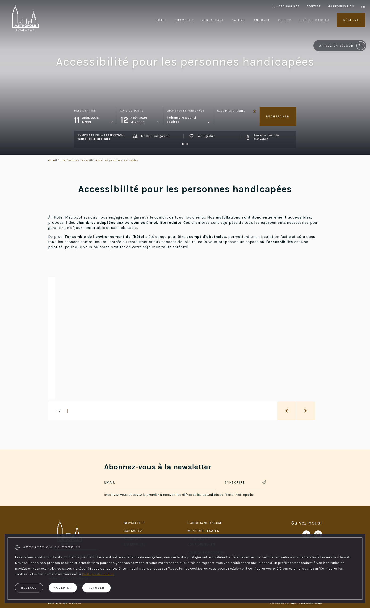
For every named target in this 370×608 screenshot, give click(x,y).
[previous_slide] (286, 410)
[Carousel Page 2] (187, 144)
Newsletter (134, 523)
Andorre (262, 20)
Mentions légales (203, 531)
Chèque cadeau (314, 20)
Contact (313, 6)
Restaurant (213, 20)
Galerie (239, 20)
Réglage (29, 587)
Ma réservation (341, 6)
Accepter (63, 587)
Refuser (96, 587)
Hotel (62, 160)
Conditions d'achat (204, 523)
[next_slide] (305, 410)
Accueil (52, 160)
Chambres (184, 20)
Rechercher (277, 116)
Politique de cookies (98, 574)
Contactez (133, 531)
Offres (285, 20)
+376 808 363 (285, 6)
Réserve (351, 20)
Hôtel (161, 20)
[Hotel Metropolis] (25, 30)
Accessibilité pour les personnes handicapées (109, 160)
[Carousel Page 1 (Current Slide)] (183, 144)
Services (73, 160)
